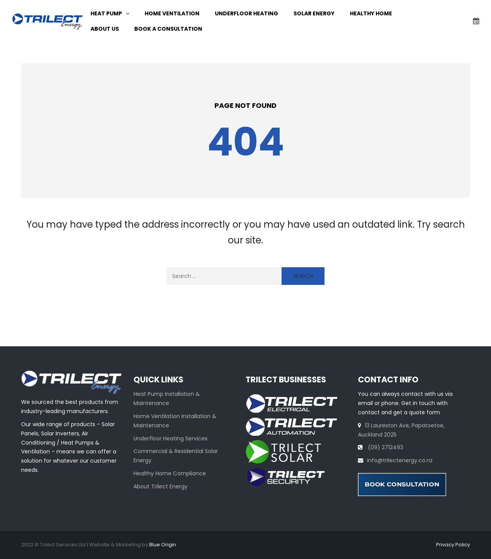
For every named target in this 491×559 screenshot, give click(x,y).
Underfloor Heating (246, 13)
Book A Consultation (168, 29)
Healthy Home (371, 13)
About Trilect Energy (160, 486)
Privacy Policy (453, 544)
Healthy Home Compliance (169, 473)
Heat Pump (106, 13)
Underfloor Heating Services (170, 438)
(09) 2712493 (384, 447)
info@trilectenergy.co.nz (400, 460)
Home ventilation (172, 13)
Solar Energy (313, 13)
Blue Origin (162, 544)
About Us (105, 29)
